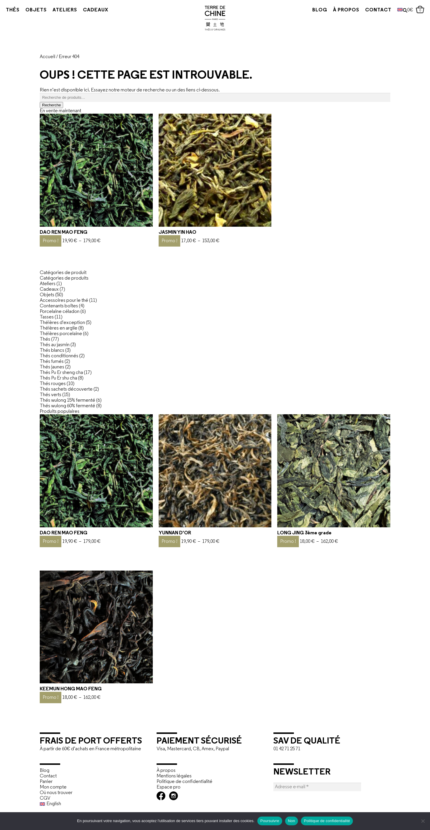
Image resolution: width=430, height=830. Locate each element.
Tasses (47, 317)
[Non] (423, 821)
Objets (36, 10)
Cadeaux (95, 10)
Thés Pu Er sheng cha (61, 372)
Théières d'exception (62, 322)
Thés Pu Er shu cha (58, 378)
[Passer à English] (95, 804)
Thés (13, 10)
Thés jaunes (52, 367)
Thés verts (50, 394)
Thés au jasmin (55, 344)
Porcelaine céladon (59, 311)
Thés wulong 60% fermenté (67, 405)
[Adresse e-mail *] (317, 787)
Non (291, 821)
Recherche (51, 105)
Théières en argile (58, 328)
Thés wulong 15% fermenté (67, 400)
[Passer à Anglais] (388, 10)
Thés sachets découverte (66, 389)
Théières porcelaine (61, 333)
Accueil (47, 56)
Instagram (173, 795)
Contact (367, 10)
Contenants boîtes (59, 306)
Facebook (161, 795)
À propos (335, 10)
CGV (45, 798)
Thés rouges (53, 383)
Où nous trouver (56, 792)
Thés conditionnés (59, 356)
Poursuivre (269, 821)
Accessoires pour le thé (64, 300)
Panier (46, 781)
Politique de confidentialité (184, 781)
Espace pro (169, 787)
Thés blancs (52, 350)
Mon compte (53, 787)
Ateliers (65, 10)
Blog (308, 10)
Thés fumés (52, 361)
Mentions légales (174, 776)
